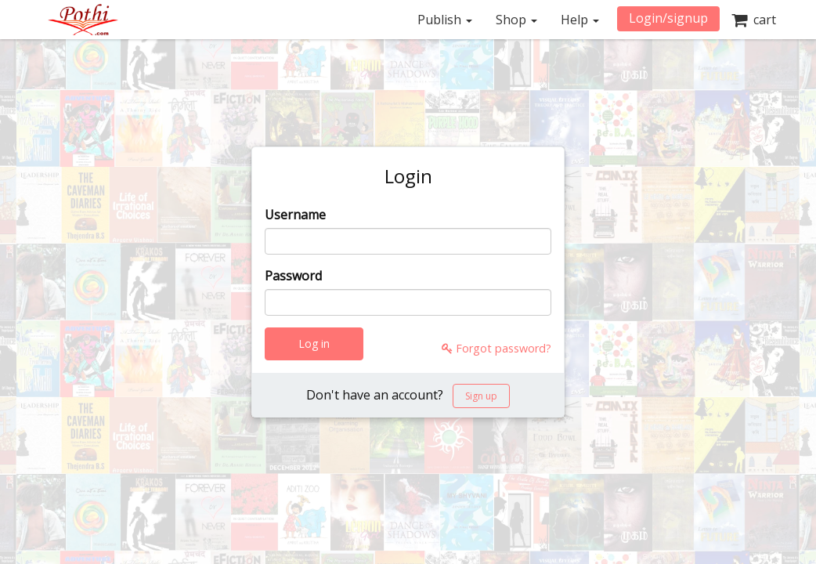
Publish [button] (444, 19)
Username (295, 214)
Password (293, 275)
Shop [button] (516, 19)
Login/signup (668, 18)
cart (753, 19)
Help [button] (580, 19)
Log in (314, 343)
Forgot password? (496, 348)
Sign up (481, 396)
